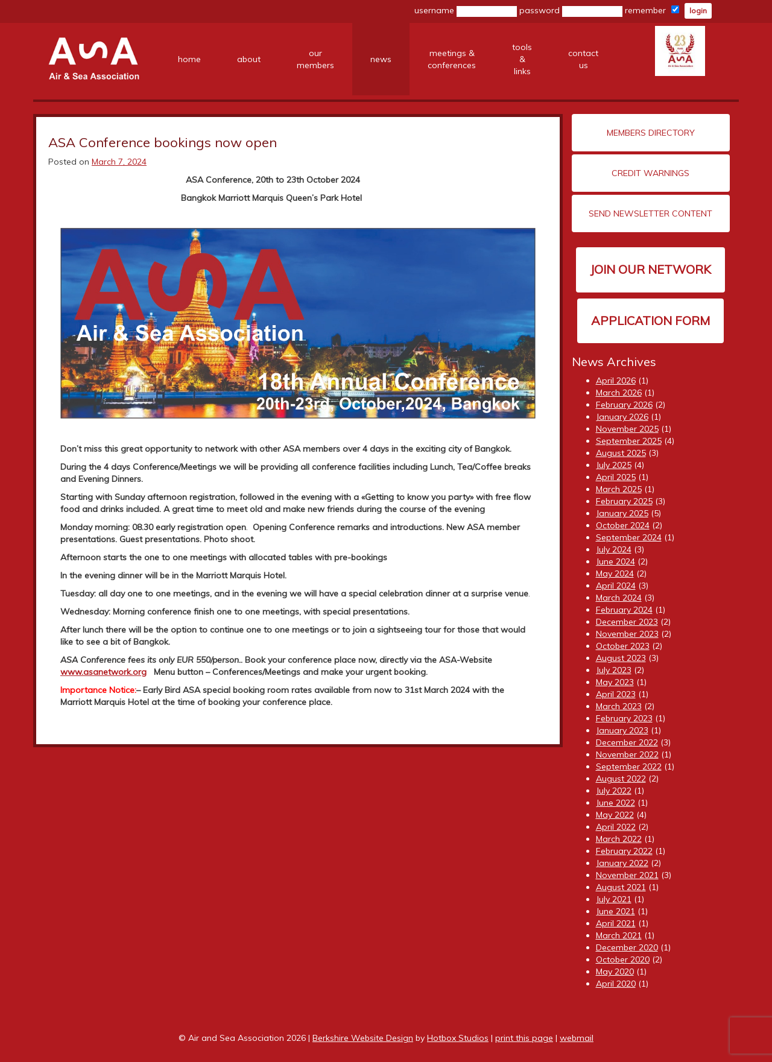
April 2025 (616, 477)
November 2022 (627, 754)
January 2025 (622, 513)
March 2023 (619, 706)
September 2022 (629, 766)
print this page (524, 1037)
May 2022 (615, 814)
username (465, 11)
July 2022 (613, 790)
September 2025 (629, 440)
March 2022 (619, 838)
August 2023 (621, 658)
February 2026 (624, 404)
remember (652, 10)
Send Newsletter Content (650, 213)
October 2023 (623, 645)
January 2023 (622, 730)
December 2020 (627, 947)
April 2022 (616, 826)
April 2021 (616, 923)
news (380, 59)
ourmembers (315, 59)
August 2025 (621, 452)
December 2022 (627, 742)
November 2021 (627, 875)
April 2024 (616, 585)
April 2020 (616, 983)
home (189, 59)
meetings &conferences (452, 59)
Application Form (650, 320)
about (249, 59)
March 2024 (619, 597)
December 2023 (627, 621)
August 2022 (621, 778)
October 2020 (623, 959)
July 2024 (613, 549)
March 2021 (619, 935)
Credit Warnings (650, 173)
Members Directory (651, 132)
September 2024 (629, 537)
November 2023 (627, 633)
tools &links (522, 59)
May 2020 (615, 971)
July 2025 (613, 465)
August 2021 (621, 887)
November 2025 (627, 428)
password (570, 11)
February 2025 (624, 501)
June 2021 (615, 911)
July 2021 (613, 899)
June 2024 (615, 561)
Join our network (650, 269)
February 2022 (624, 850)
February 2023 (624, 718)
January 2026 (622, 416)
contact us (583, 59)
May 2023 (615, 682)
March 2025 (619, 489)
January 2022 (622, 863)
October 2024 (623, 525)
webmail (576, 1037)
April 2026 (616, 380)
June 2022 (615, 802)
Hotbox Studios (458, 1037)
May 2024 (615, 573)
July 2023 (613, 670)
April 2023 (616, 694)
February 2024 (624, 609)
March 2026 (619, 392)
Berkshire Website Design (362, 1037)
